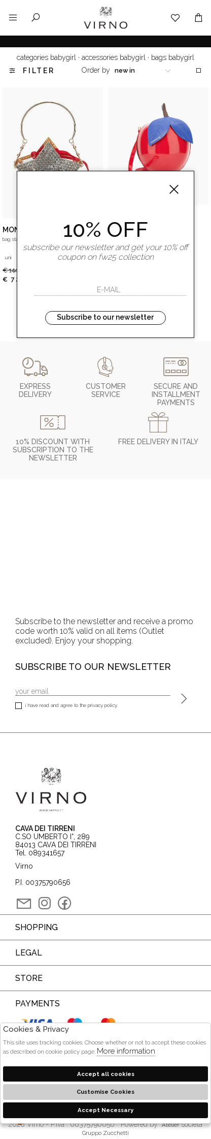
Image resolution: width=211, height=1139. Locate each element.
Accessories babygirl (114, 57)
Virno (105, 28)
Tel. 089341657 (39, 853)
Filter (31, 71)
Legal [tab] (28, 953)
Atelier (170, 1124)
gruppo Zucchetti (105, 1132)
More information (126, 1051)
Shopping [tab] (36, 927)
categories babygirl (46, 57)
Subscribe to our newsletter (105, 317)
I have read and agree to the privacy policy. (66, 706)
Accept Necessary (105, 1110)
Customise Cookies (105, 1091)
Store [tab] (29, 978)
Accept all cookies (105, 1074)
